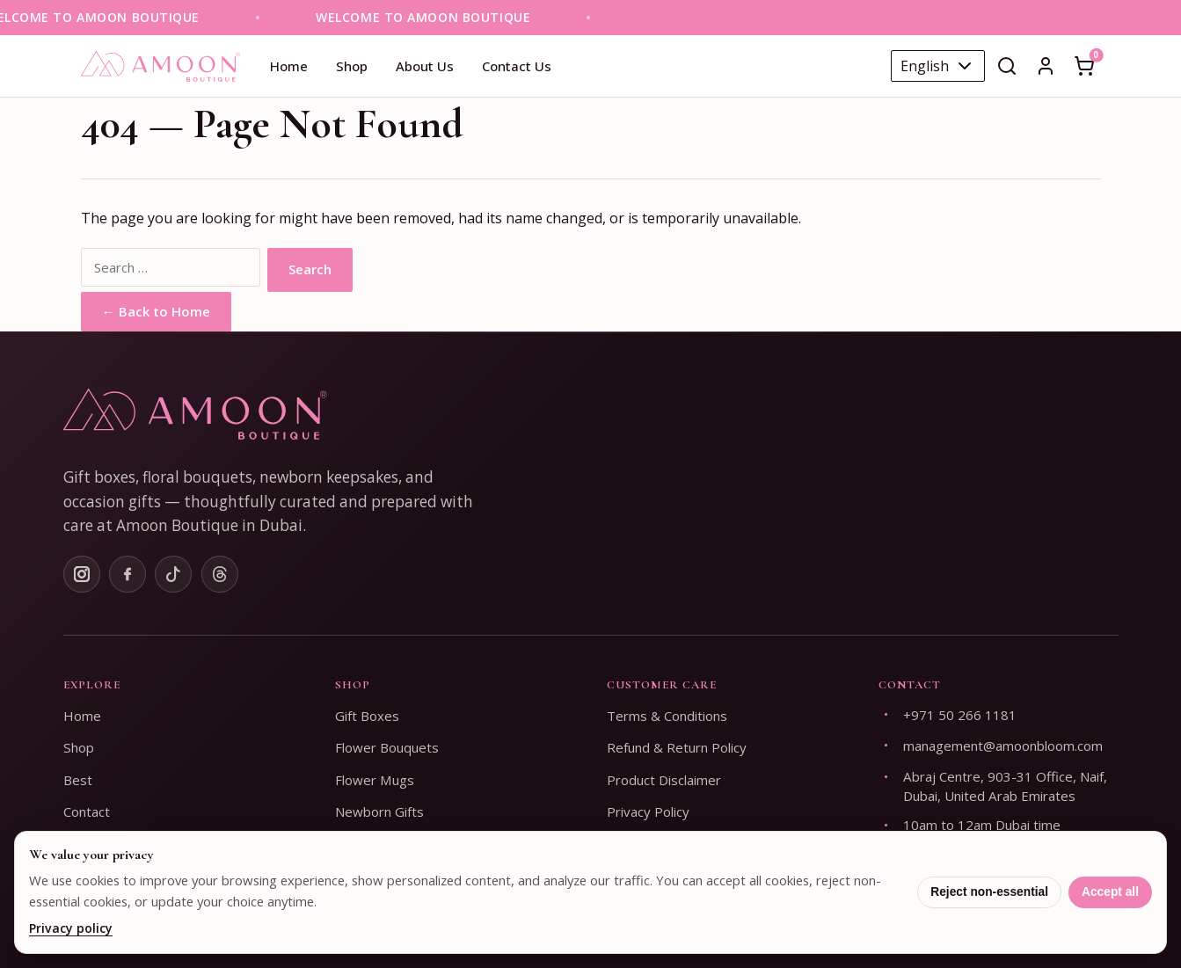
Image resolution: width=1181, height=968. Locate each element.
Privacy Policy (648, 811)
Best (77, 780)
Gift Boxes (367, 715)
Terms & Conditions (667, 715)
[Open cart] (1084, 66)
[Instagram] (81, 574)
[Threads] (219, 574)
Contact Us (516, 66)
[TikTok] (173, 574)
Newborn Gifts (379, 811)
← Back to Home (156, 311)
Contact (86, 811)
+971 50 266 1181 (960, 715)
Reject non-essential (989, 892)
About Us (425, 66)
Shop (352, 66)
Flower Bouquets (387, 747)
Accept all (1110, 892)
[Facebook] (127, 574)
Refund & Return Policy (677, 747)
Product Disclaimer (664, 780)
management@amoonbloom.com (1003, 745)
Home (289, 66)
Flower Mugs (374, 780)
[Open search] (1007, 66)
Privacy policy (71, 928)
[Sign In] (1045, 66)
